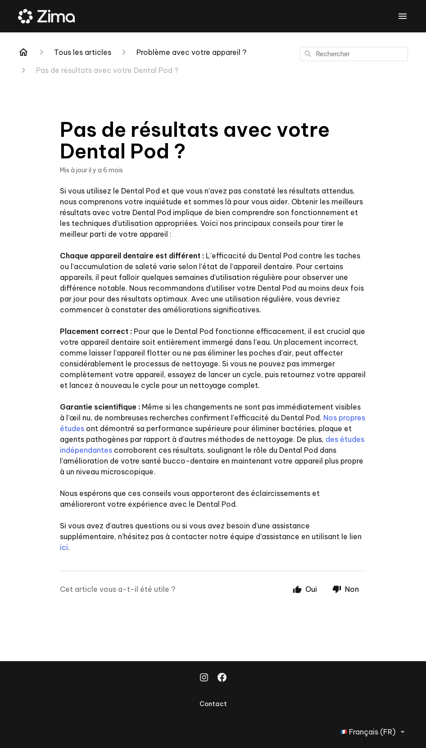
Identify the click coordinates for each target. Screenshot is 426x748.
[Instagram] (204, 678)
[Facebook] (222, 678)
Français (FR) (374, 731)
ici (64, 547)
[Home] (23, 52)
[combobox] (354, 54)
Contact (213, 704)
